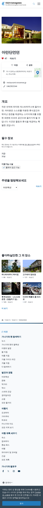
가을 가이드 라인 (8, 359)
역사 (3, 388)
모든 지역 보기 (8, 427)
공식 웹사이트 (29, 144)
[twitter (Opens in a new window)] (8, 471)
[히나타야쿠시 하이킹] (11, 269)
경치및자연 (6, 395)
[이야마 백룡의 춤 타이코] (32, 292)
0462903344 (12, 86)
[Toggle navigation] (39, 4)
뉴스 (3, 341)
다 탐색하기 (6, 366)
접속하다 (5, 441)
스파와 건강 (6, 391)
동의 (21, 503)
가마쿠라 (5, 416)
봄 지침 (5, 352)
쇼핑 (3, 399)
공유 (29, 65)
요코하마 (5, 412)
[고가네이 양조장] (32, 269)
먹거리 (4, 384)
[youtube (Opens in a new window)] (19, 471)
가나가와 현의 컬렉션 (10, 344)
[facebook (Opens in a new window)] (3, 471)
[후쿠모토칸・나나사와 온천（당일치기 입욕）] (11, 292)
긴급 (3, 456)
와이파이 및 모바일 (9, 452)
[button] (18, 262)
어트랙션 (5, 377)
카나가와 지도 (7, 423)
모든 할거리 (6, 402)
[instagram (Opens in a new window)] (14, 471)
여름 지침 (5, 355)
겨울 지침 (5, 363)
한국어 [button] (7, 482)
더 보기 (5, 308)
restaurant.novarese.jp (16, 82)
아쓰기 (13, 58)
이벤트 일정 (6, 348)
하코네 (4, 420)
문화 (3, 380)
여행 (3, 448)
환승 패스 (5, 445)
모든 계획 (5, 459)
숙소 (3, 437)
